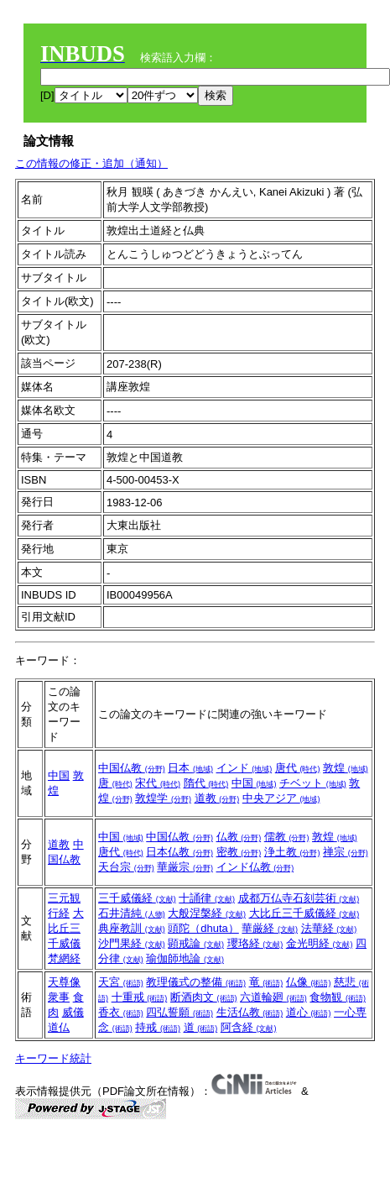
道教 (217, 798)
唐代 (297, 768)
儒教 (286, 836)
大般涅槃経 (207, 913)
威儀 (73, 1012)
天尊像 (64, 982)
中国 (59, 775)
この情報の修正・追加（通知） (91, 163)
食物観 (337, 997)
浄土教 (292, 851)
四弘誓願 (179, 1012)
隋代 (206, 783)
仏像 (308, 982)
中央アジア (281, 798)
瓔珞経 (255, 943)
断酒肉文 (203, 997)
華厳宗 (185, 867)
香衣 (120, 1012)
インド (244, 768)
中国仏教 (131, 768)
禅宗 (345, 851)
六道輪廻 (273, 997)
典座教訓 (131, 928)
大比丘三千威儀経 (304, 913)
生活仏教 (249, 1012)
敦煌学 (163, 798)
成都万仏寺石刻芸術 (299, 898)
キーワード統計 (53, 1058)
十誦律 (207, 898)
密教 (239, 851)
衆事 (59, 997)
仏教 (239, 836)
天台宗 (126, 867)
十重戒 (140, 997)
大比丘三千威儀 (66, 928)
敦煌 (345, 768)
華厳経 (270, 928)
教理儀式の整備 (196, 982)
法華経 (329, 928)
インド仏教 (255, 867)
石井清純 (131, 913)
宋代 (157, 783)
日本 (190, 768)
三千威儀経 (137, 898)
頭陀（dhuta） (203, 928)
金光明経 (319, 943)
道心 (308, 1012)
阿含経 (249, 1027)
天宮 (120, 982)
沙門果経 (131, 943)
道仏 (59, 1027)
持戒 (157, 1027)
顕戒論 (196, 943)
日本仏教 (179, 851)
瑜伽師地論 (185, 958)
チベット (312, 783)
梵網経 (64, 958)
